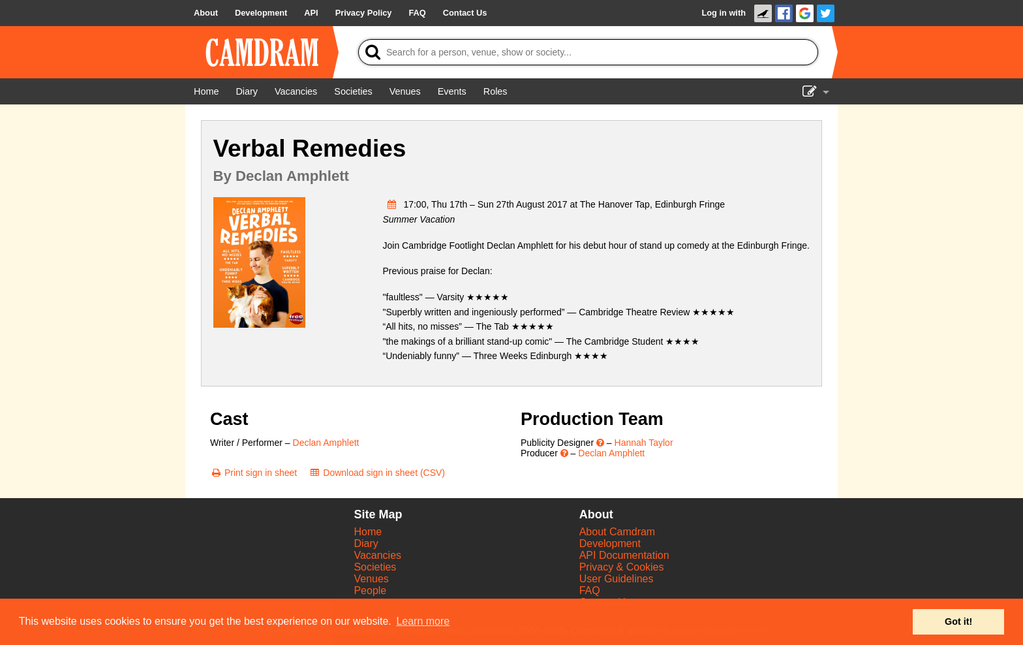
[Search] (588, 52)
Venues (371, 578)
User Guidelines (616, 578)
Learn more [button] (423, 621)
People (370, 590)
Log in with (723, 13)
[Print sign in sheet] (253, 472)
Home (368, 531)
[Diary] (246, 91)
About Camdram (617, 531)
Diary (366, 543)
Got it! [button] (958, 621)
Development (610, 543)
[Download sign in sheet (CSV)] (377, 472)
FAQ (589, 590)
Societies (375, 567)
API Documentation (624, 555)
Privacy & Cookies (621, 567)
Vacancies (377, 555)
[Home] (206, 91)
